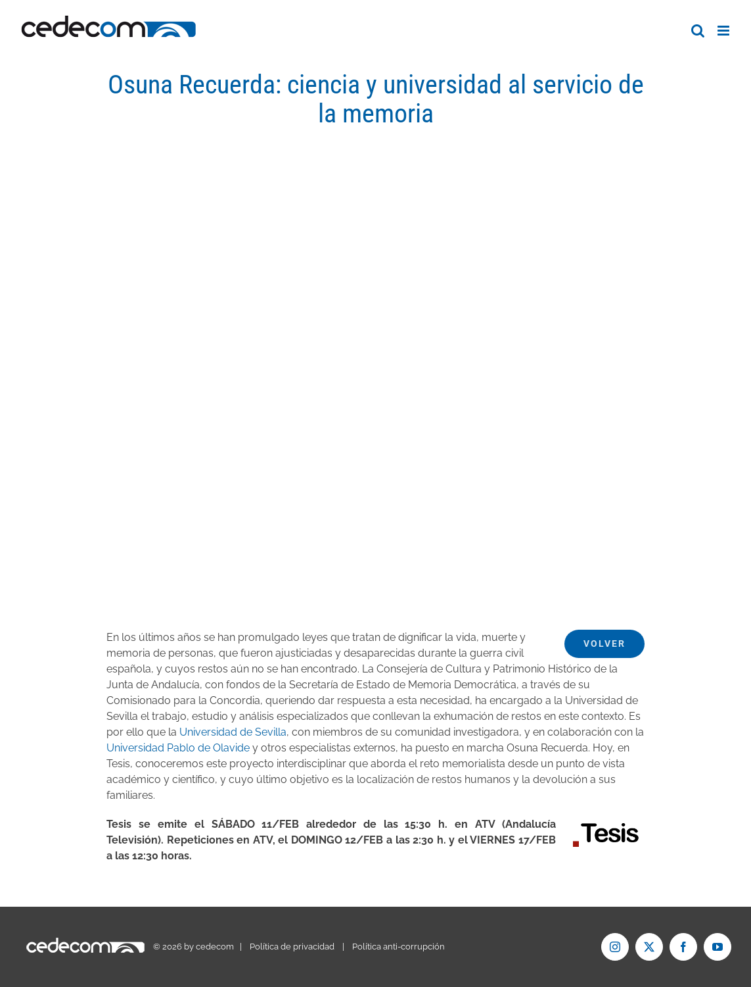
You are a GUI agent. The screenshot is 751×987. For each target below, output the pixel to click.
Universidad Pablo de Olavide (178, 748)
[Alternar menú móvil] (724, 31)
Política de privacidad (292, 946)
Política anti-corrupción (398, 946)
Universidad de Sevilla (232, 732)
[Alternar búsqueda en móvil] (697, 31)
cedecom (215, 946)
